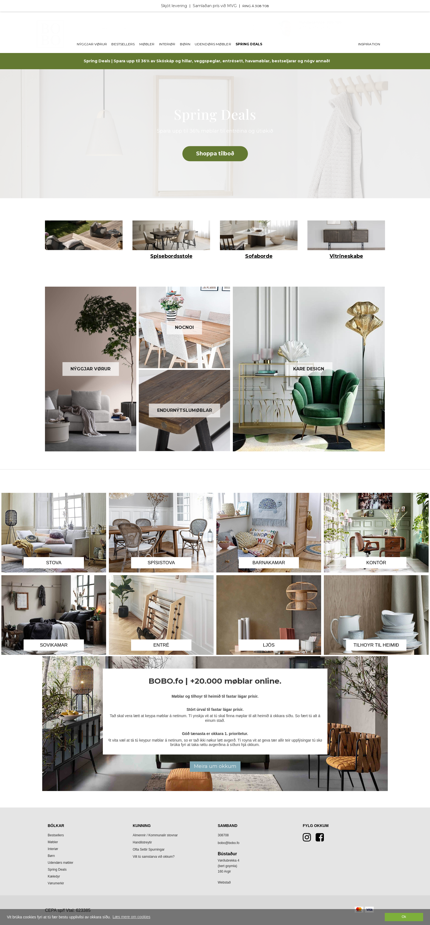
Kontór (376, 562)
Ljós (269, 645)
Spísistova (161, 562)
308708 (223, 835)
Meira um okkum (215, 766)
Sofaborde (259, 256)
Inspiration (369, 44)
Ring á (248, 6)
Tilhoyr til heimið (376, 645)
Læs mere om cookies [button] (132, 917)
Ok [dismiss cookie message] (404, 917)
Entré (161, 645)
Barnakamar (268, 562)
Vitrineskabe (346, 256)
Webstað (224, 882)
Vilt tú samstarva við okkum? (154, 857)
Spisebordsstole (171, 256)
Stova (53, 562)
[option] (84, 236)
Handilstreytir (142, 842)
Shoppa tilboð (215, 153)
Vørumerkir (56, 883)
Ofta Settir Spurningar (149, 849)
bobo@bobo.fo (228, 843)
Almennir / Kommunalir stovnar (155, 835)
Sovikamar (53, 645)
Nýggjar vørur (92, 44)
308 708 (262, 6)
